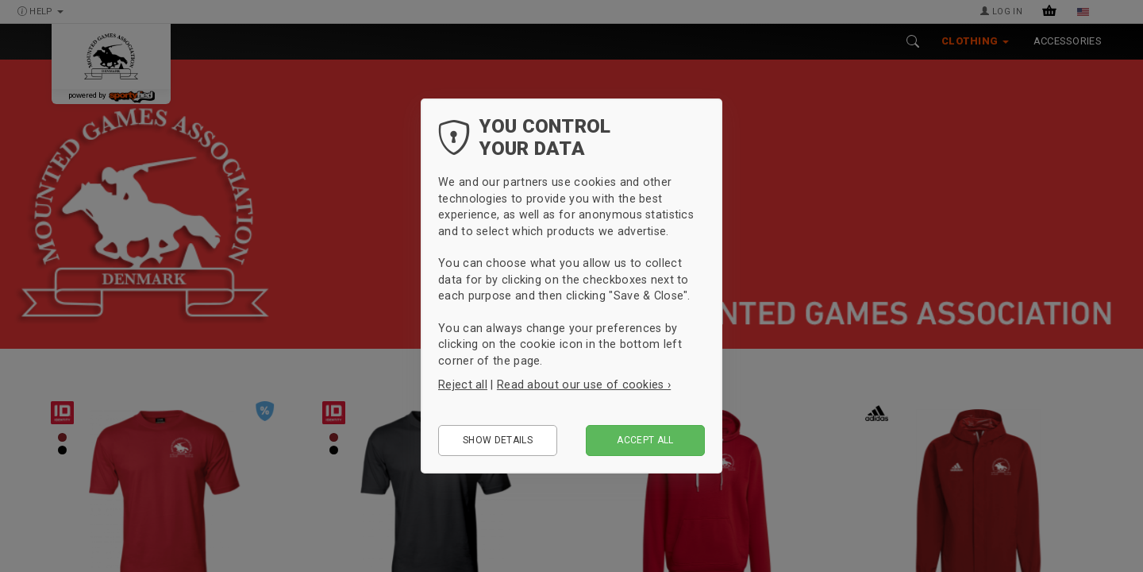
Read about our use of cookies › (584, 384)
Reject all (462, 384)
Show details (498, 440)
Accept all (645, 440)
